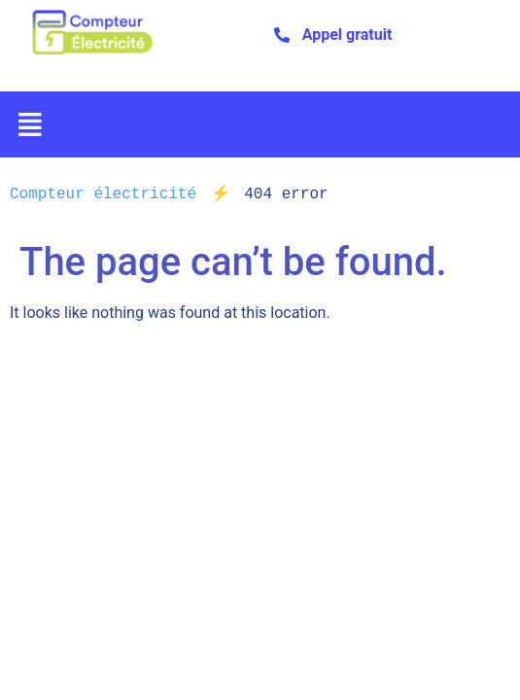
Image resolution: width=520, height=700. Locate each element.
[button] (31, 124)
